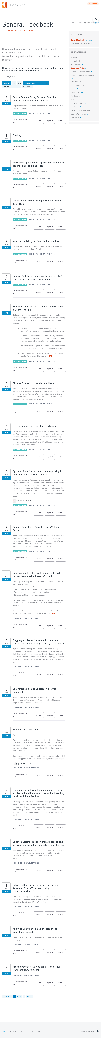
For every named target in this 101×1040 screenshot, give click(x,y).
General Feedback (77, 42)
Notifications (75, 98)
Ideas (73, 91)
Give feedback (76, 37)
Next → (29, 998)
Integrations (75, 95)
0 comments (33, 115)
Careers (22, 1033)
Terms (30, 1033)
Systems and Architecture (80, 113)
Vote (6, 106)
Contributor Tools (47, 115)
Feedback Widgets (77, 87)
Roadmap (74, 109)
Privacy (38, 1033)
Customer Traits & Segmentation (82, 77)
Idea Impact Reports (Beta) (81, 46)
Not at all (40, 124)
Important (51, 124)
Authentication (76, 67)
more (50, 358)
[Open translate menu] (96, 19)
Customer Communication (80, 74)
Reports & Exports (77, 105)
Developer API (76, 84)
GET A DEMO (93, 6)
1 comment (17, 947)
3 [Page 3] (20, 998)
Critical (62, 124)
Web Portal (75, 120)
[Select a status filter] (12, 89)
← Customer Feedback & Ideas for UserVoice (19, 33)
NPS (72, 102)
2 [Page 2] (17, 998)
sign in (96, 25)
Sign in (4, 1033)
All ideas (74, 60)
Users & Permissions (78, 116)
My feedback (27, 89)
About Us (13, 1033)
